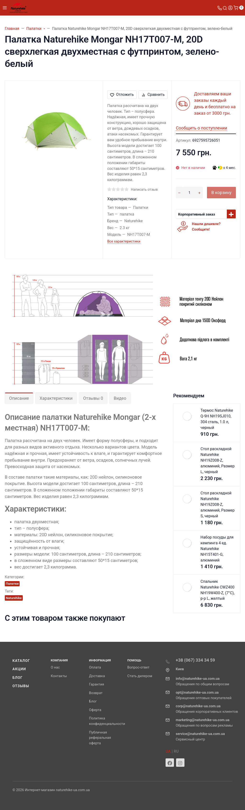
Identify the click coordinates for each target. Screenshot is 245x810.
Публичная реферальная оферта (100, 737)
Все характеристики (123, 241)
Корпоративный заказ (196, 214)
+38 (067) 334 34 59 (195, 660)
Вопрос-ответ (138, 667)
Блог (17, 677)
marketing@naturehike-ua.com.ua (202, 720)
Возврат (96, 693)
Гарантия (96, 684)
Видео (120, 398)
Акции (19, 669)
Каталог (21, 661)
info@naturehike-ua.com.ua (198, 678)
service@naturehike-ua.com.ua (200, 734)
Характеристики (55, 398)
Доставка (97, 676)
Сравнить (153, 94)
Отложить (122, 94)
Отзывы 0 (93, 398)
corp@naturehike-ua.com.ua (198, 706)
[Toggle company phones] (219, 7)
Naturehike (14, 598)
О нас (55, 667)
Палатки (12, 583)
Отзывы (20, 686)
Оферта (95, 710)
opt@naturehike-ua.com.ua (197, 692)
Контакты (59, 676)
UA (168, 751)
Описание (19, 398)
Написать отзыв (144, 189)
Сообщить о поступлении (201, 127)
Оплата (95, 667)
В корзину (221, 192)
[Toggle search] (225, 7)
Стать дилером (139, 676)
